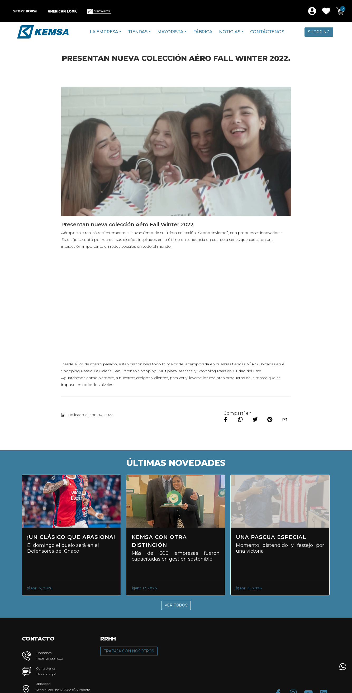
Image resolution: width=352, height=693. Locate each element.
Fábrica (202, 31)
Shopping (319, 32)
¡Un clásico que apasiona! (71, 537)
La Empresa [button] (104, 31)
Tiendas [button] (138, 31)
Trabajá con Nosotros (129, 651)
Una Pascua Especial (271, 537)
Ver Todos (176, 605)
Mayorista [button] (170, 31)
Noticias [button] (229, 31)
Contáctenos (267, 31)
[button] (326, 11)
